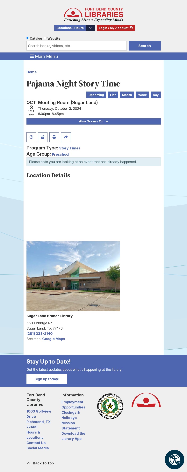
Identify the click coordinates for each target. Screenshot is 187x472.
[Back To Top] (93, 463)
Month (127, 95)
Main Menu (44, 56)
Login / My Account (114, 28)
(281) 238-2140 (39, 334)
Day (156, 95)
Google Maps (53, 339)
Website (53, 38)
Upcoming (96, 95)
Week (142, 95)
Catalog (36, 38)
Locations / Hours (70, 28)
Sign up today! (46, 379)
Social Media (37, 448)
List (113, 95)
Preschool (60, 154)
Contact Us (36, 443)
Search (144, 46)
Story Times (69, 148)
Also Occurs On (93, 121)
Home (31, 72)
